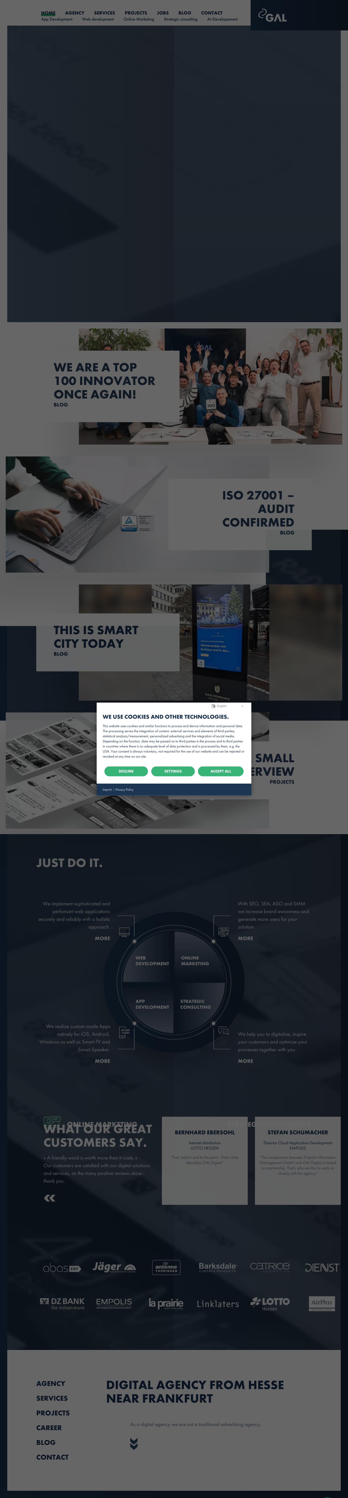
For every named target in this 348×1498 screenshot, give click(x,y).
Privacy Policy (125, 789)
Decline (126, 771)
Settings (173, 771)
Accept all (220, 771)
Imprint (107, 789)
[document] (174, 737)
